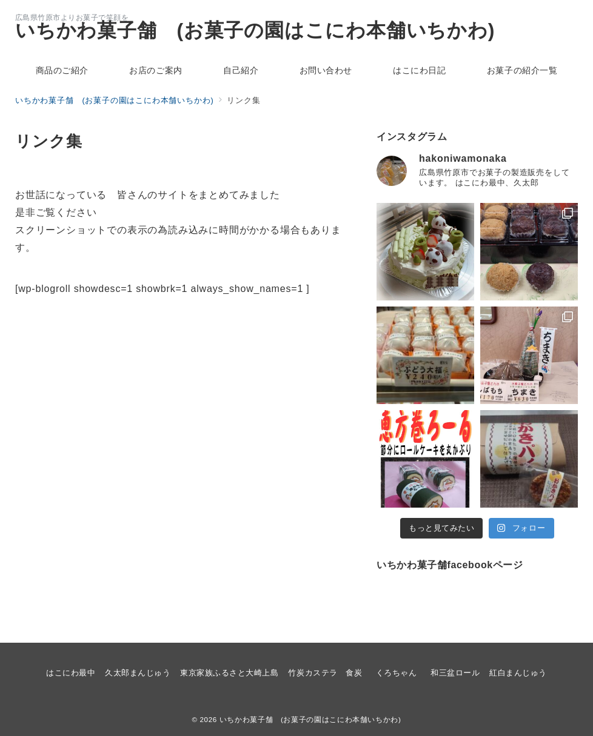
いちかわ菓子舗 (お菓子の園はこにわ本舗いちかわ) (255, 30)
